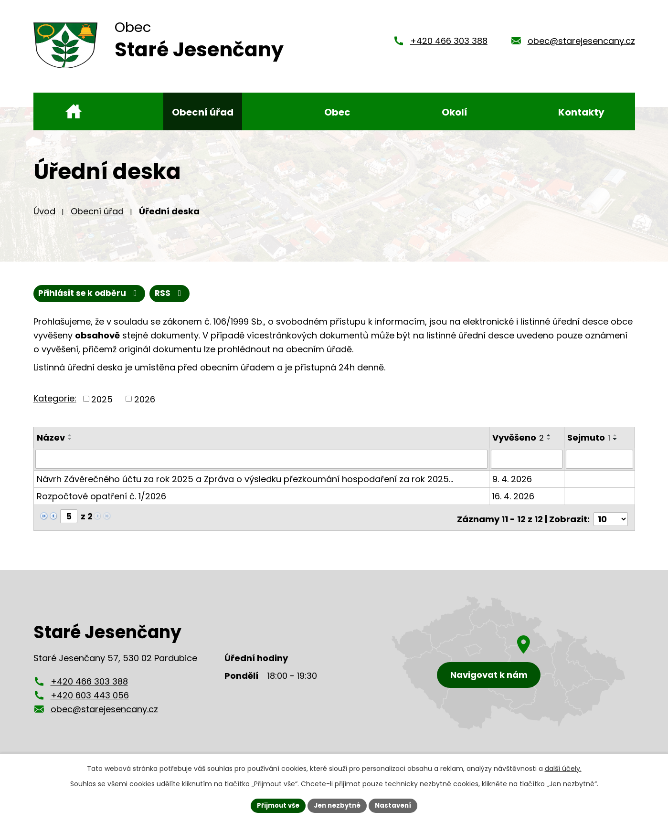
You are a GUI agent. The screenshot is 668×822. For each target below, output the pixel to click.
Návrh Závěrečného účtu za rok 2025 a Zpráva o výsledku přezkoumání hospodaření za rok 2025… (245, 486)
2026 (144, 406)
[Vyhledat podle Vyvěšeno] (527, 466)
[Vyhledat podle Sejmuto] (599, 466)
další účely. (563, 767)
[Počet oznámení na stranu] (611, 523)
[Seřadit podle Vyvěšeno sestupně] (549, 446)
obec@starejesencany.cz (581, 44)
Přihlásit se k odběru (137, 300)
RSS (54, 300)
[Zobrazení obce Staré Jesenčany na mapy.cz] (509, 667)
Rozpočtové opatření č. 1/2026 (101, 503)
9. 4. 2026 (512, 486)
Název (51, 445)
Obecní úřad (97, 217)
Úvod (44, 217)
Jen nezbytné (338, 805)
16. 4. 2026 (514, 503)
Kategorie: (54, 405)
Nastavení (397, 805)
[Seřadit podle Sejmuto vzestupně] (616, 442)
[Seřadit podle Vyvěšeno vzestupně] (549, 442)
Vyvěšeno (518, 445)
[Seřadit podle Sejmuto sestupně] (616, 446)
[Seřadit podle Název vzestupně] (70, 442)
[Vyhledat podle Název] (261, 466)
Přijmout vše (274, 805)
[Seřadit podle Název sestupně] (70, 446)
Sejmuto (589, 445)
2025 (102, 406)
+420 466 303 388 (449, 44)
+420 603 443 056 (90, 699)
